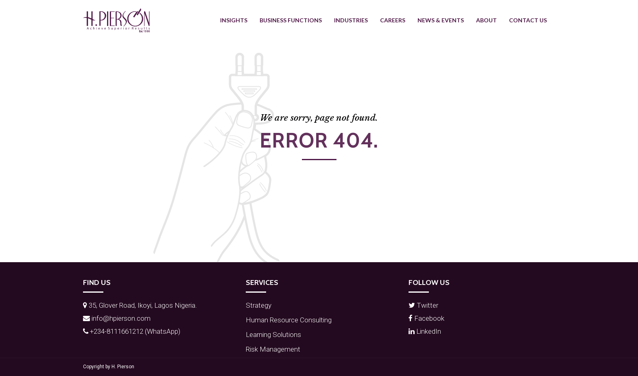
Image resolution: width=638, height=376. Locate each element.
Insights (233, 20)
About (486, 20)
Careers (392, 20)
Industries (351, 20)
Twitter (423, 305)
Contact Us (528, 20)
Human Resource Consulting (289, 320)
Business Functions (291, 20)
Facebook (426, 318)
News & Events (440, 20)
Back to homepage (319, 172)
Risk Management (273, 349)
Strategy (258, 305)
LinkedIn (425, 331)
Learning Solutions (273, 334)
